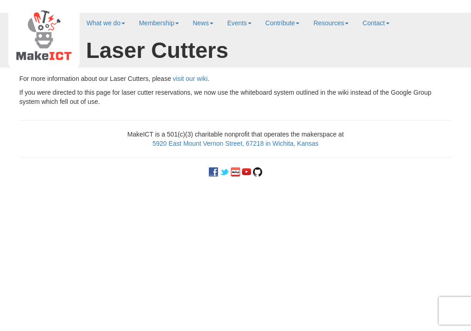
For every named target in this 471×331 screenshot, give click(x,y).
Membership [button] (159, 23)
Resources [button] (331, 23)
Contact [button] (375, 23)
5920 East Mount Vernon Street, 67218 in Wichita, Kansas (235, 143)
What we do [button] (105, 23)
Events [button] (239, 23)
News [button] (203, 23)
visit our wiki (190, 78)
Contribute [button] (282, 23)
